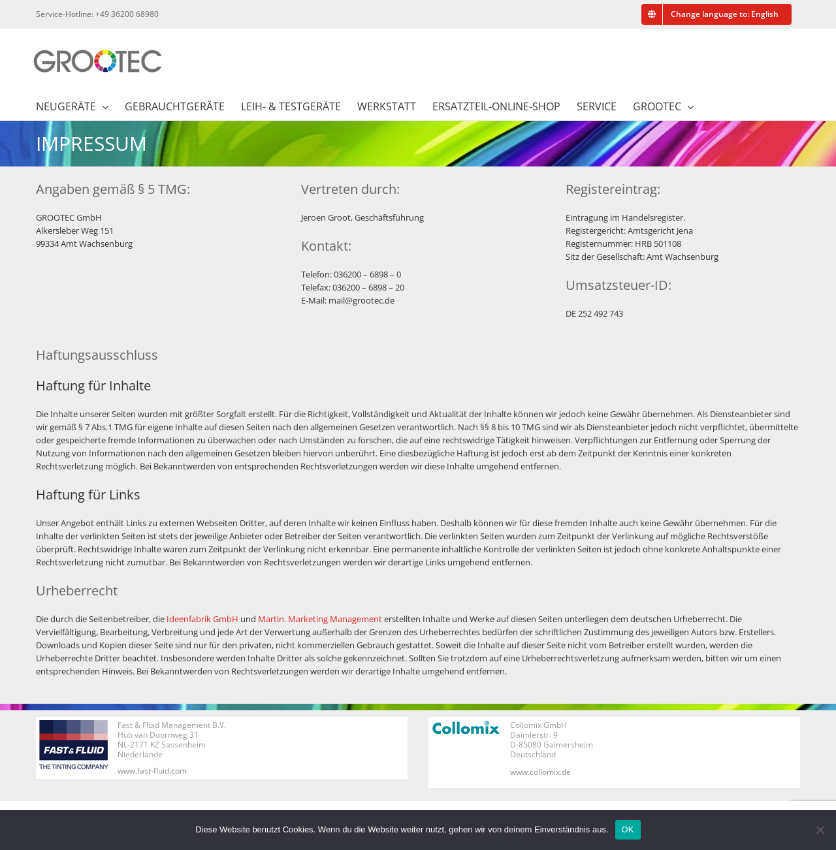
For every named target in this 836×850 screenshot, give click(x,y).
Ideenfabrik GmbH (202, 619)
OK (628, 829)
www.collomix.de (540, 772)
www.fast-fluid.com (152, 770)
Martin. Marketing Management (320, 619)
